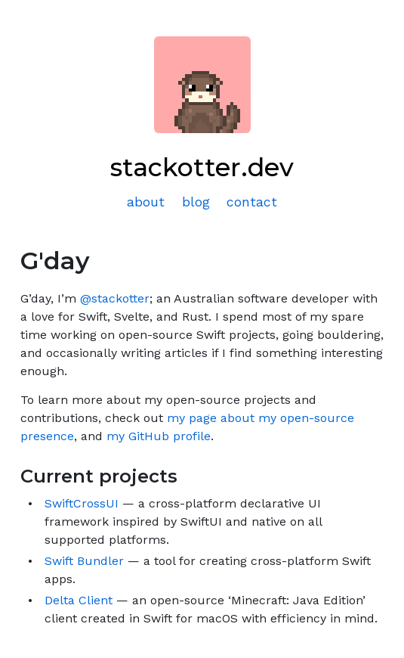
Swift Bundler (84, 561)
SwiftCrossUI (82, 503)
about (146, 202)
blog (196, 202)
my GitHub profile (158, 436)
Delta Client (79, 600)
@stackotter (115, 298)
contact (252, 202)
